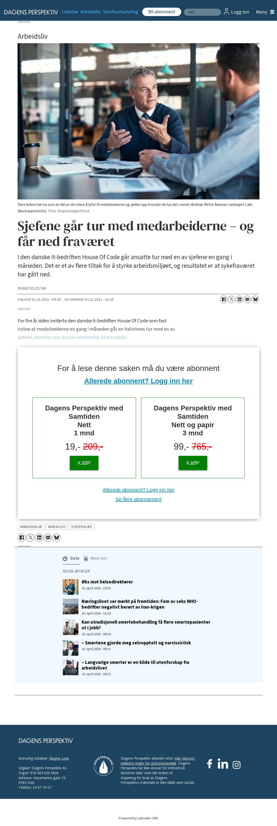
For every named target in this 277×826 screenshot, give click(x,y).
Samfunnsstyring (120, 11)
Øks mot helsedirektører (107, 581)
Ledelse (70, 11)
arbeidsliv (56, 526)
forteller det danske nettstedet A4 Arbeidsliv (80, 337)
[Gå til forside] (28, 12)
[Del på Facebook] (223, 299)
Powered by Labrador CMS (138, 818)
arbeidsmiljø (31, 526)
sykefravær (81, 526)
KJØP (84, 463)
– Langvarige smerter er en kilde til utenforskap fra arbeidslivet (135, 665)
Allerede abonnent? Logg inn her (138, 381)
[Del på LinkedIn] (239, 299)
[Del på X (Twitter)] (231, 299)
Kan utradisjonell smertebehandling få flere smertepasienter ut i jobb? (146, 625)
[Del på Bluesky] (255, 299)
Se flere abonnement (138, 499)
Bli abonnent (161, 11)
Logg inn (240, 12)
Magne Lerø (59, 758)
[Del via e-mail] (247, 299)
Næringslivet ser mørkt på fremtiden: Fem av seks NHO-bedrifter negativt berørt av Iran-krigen (140, 604)
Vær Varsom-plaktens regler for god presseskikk (158, 761)
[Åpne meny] (264, 12)
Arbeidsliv (91, 11)
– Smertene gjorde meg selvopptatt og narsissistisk (136, 642)
